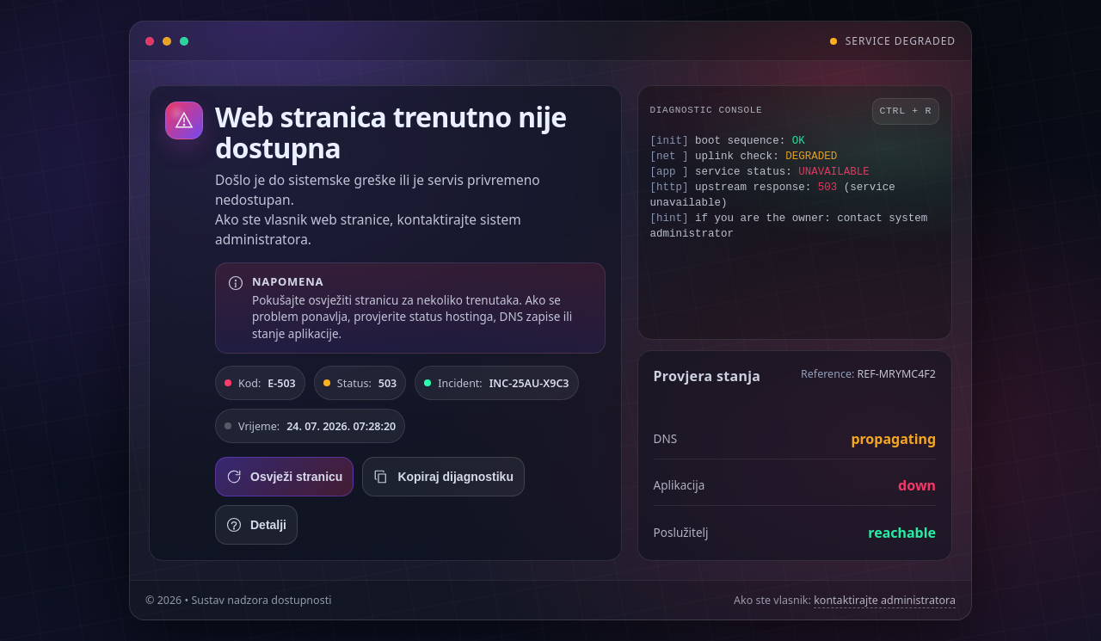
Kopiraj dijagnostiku (443, 476)
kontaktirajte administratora (885, 600)
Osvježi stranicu (284, 476)
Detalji (256, 525)
